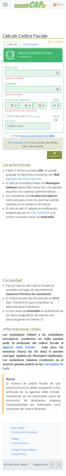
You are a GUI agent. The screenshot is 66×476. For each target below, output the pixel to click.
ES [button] (57, 4)
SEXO (55, 100)
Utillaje (15, 438)
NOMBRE (11, 84)
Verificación (31, 44)
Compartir (55, 41)
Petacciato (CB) (20, 142)
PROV (56, 116)
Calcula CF (54, 155)
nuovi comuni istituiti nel (37, 135)
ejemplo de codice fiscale (23, 179)
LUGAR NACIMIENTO (22, 118)
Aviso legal (17, 427)
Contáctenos (19, 454)
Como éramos (19, 443)
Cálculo (12, 44)
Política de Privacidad (24, 432)
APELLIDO (11, 67)
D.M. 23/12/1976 (40, 213)
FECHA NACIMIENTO (18, 100)
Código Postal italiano (24, 449)
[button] (52, 465)
